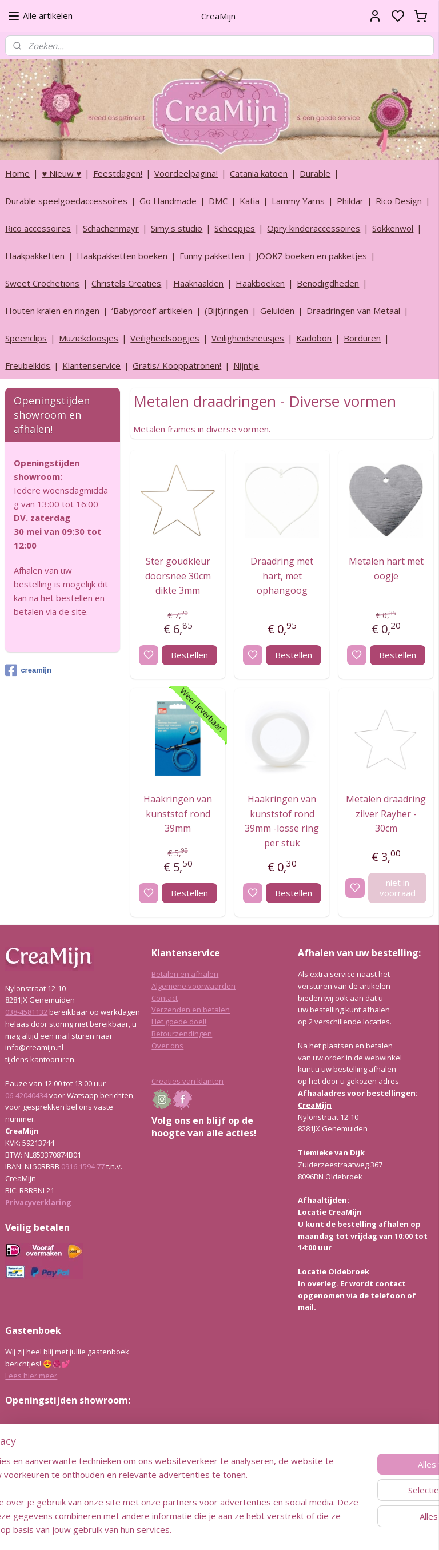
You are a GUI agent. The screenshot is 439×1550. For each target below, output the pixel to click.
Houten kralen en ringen (52, 310)
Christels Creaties (126, 283)
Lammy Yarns (298, 200)
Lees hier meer (31, 1375)
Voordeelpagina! (186, 173)
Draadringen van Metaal (353, 310)
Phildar (350, 200)
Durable (315, 173)
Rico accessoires (38, 228)
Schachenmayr (111, 228)
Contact (164, 998)
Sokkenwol (392, 228)
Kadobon (314, 338)
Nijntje (246, 365)
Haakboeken (260, 283)
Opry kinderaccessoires (313, 228)
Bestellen (189, 654)
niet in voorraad (398, 887)
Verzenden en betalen (190, 1009)
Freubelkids (27, 365)
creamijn (28, 670)
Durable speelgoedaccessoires (66, 200)
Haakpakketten (35, 255)
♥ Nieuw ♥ (61, 173)
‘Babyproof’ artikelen (152, 310)
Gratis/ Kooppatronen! (177, 365)
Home (17, 173)
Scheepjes (234, 228)
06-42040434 (26, 1095)
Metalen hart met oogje (386, 568)
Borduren (362, 338)
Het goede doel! (178, 1021)
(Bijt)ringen (226, 310)
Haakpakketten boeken (122, 255)
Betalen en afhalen (184, 974)
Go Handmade (168, 200)
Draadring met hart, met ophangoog (282, 576)
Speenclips (26, 338)
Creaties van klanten (187, 1081)
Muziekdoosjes (88, 338)
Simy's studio (176, 228)
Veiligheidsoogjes (164, 338)
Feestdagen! (117, 173)
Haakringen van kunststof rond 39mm (178, 813)
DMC (218, 200)
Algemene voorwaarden (193, 986)
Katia (250, 200)
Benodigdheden (328, 283)
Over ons (167, 1045)
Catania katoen (259, 173)
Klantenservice (91, 365)
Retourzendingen (181, 1033)
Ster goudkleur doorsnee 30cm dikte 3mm (178, 576)
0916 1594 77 (83, 1166)
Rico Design (399, 200)
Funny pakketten (211, 255)
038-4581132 (26, 1012)
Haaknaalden (198, 283)
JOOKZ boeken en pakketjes (311, 255)
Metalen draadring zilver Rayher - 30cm (386, 813)
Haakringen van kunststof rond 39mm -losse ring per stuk (282, 820)
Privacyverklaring (38, 1202)
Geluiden (277, 310)
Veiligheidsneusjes (247, 338)
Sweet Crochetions (42, 283)
